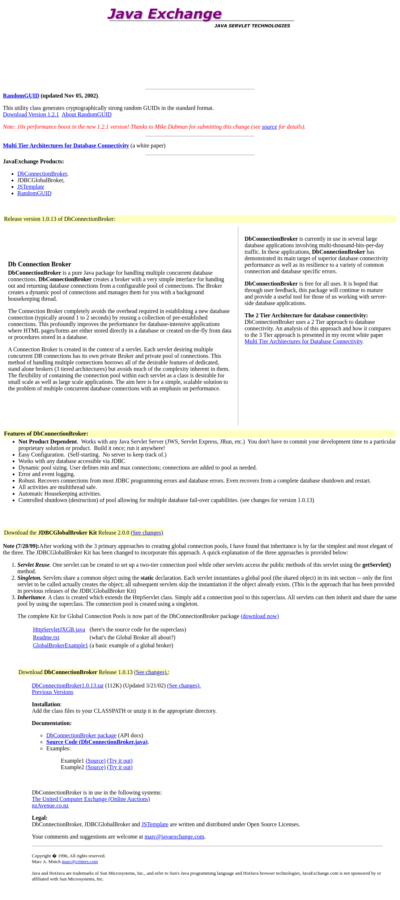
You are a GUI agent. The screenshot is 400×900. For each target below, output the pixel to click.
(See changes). (151, 672)
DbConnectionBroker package (81, 735)
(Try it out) (120, 761)
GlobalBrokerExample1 (60, 645)
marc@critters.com (80, 861)
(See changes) (147, 533)
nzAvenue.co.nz (50, 805)
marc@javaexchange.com (174, 836)
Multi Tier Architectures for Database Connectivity (303, 341)
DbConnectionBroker (42, 174)
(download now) (260, 616)
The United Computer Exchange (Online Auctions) (91, 799)
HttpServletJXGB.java (59, 629)
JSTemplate (30, 187)
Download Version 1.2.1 (31, 114)
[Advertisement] (134, 54)
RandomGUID (21, 96)
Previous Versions (52, 692)
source (269, 127)
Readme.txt (46, 637)
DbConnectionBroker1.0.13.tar (68, 685)
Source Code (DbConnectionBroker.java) (97, 742)
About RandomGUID (86, 114)
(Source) (96, 761)
